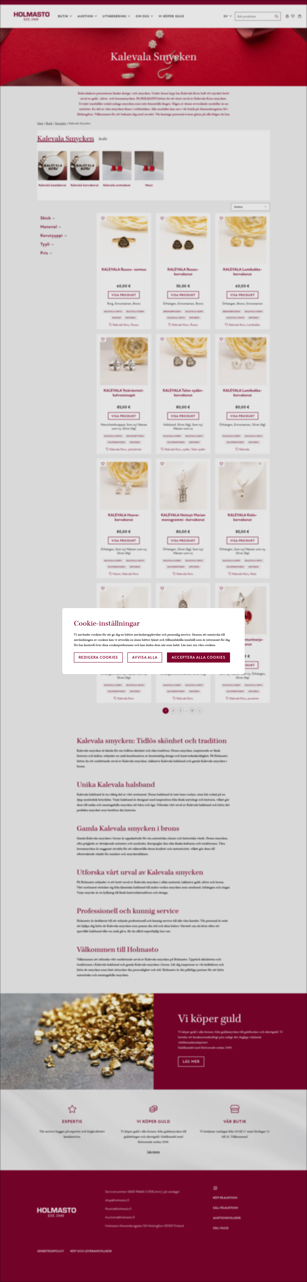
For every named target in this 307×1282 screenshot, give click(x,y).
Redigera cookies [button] (98, 657)
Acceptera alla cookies (198, 657)
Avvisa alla (144, 657)
